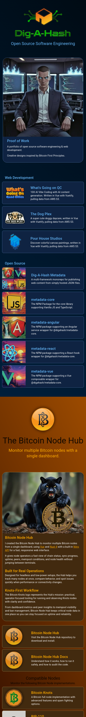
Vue (42, 546)
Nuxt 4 (53, 546)
